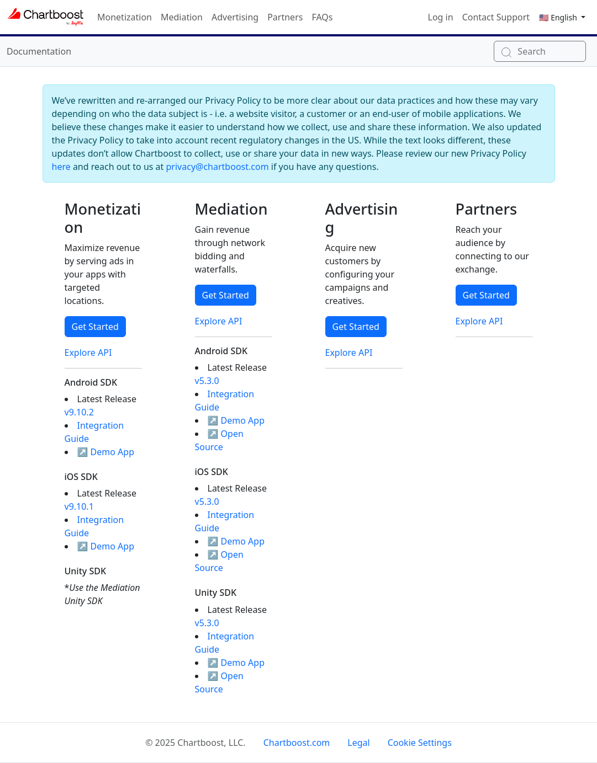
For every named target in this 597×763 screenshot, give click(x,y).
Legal (358, 743)
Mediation (182, 17)
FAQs (321, 17)
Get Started (95, 327)
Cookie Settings (420, 743)
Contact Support (496, 17)
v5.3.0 (207, 381)
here (61, 167)
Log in (440, 17)
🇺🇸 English (559, 17)
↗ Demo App (106, 452)
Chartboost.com (296, 743)
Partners (285, 17)
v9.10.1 (79, 506)
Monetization (124, 17)
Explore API (88, 352)
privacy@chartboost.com (217, 167)
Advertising (235, 17)
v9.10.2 (79, 412)
